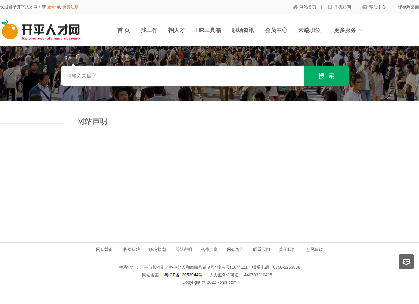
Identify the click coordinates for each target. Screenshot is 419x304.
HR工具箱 (208, 30)
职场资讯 (243, 30)
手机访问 (343, 7)
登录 (51, 7)
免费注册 (70, 7)
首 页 (123, 30)
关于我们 (287, 249)
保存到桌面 (408, 7)
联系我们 (261, 249)
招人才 (176, 30)
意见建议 (314, 249)
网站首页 (308, 7)
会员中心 (276, 30)
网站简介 (235, 249)
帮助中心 (378, 7)
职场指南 (157, 249)
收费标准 (131, 249)
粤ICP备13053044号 (183, 275)
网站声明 (183, 249)
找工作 (149, 30)
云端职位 (309, 30)
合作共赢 (209, 249)
